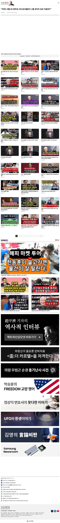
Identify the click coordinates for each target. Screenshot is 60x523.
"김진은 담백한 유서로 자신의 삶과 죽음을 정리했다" (30, 106)
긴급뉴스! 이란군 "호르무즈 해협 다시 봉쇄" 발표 (9, 106)
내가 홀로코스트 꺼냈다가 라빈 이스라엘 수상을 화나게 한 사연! (15, 500)
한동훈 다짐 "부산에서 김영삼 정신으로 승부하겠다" (9, 175)
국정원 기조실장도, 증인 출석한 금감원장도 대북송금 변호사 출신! (29, 192)
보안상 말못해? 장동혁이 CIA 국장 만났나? (49, 140)
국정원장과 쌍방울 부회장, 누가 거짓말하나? (9, 225)
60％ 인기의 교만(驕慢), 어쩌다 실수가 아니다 (12, 485)
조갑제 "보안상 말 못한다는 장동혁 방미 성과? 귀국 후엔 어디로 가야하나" (49, 158)
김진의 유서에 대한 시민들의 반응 (9, 491)
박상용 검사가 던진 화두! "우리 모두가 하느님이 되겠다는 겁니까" (29, 209)
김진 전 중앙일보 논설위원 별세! (9, 482)
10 (40, 236)
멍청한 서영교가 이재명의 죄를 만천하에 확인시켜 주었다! (14, 489)
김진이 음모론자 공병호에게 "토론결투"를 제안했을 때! (50, 226)
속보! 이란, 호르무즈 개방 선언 (27, 123)
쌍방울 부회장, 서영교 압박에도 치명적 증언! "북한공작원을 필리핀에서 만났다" (29, 226)
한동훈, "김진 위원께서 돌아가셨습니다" (11, 498)
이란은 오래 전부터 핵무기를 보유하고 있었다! (9, 88)
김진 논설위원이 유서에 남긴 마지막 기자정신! (29, 140)
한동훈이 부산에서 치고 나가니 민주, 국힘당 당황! (29, 72)
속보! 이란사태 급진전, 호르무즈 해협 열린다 (49, 123)
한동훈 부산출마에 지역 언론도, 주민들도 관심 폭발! (9, 140)
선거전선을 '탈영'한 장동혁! (6, 157)
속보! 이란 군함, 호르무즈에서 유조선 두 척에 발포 (49, 89)
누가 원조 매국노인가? (7, 496)
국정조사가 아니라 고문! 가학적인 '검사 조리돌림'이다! (9, 123)
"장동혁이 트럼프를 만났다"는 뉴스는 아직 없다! (29, 89)
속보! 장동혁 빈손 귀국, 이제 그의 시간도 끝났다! (9, 72)
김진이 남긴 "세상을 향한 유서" (9, 480)
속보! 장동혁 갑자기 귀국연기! (26, 157)
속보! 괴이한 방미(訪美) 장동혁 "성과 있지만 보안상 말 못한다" (9, 209)
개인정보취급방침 (4, 510)
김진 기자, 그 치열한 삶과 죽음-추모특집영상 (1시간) (50, 175)
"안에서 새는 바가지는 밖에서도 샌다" (48, 191)
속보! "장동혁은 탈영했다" (26, 174)
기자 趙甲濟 (10, 510)
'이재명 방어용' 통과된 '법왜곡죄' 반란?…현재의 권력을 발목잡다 (16, 494)
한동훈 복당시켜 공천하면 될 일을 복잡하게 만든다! (50, 106)
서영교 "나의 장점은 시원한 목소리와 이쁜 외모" (49, 72)
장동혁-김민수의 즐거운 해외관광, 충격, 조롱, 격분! (49, 209)
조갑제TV (14, 510)
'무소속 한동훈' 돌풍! (5, 191)
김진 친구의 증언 (6, 487)
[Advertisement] (30, 466)
